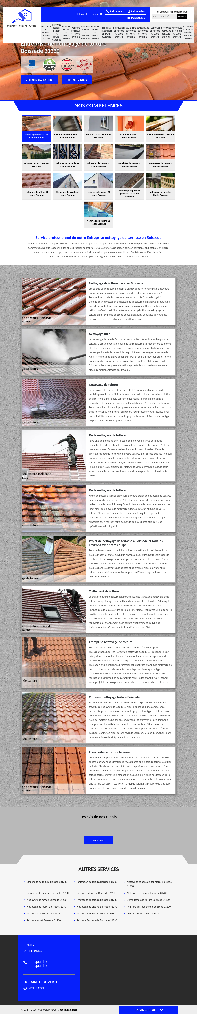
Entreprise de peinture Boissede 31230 (48, 893)
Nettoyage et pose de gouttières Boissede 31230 (149, 884)
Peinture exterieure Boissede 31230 (96, 893)
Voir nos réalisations (39, 80)
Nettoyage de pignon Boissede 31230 (147, 893)
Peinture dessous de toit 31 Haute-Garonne (56, 32)
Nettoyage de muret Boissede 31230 (46, 906)
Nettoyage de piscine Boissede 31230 (97, 906)
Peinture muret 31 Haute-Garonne (95, 32)
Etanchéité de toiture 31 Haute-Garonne (131, 32)
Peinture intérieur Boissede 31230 (95, 913)
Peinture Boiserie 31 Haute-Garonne (85, 32)
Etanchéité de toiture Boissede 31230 (47, 881)
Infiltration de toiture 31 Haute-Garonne (119, 32)
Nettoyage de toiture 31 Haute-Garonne (46, 32)
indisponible (115, 11)
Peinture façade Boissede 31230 (44, 913)
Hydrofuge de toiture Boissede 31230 (97, 899)
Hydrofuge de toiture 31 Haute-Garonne (155, 32)
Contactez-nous (77, 80)
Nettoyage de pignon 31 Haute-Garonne (177, 32)
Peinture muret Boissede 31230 (44, 920)
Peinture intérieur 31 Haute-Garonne (75, 32)
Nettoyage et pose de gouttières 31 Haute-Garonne (188, 32)
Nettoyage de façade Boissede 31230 (47, 899)
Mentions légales (67, 1009)
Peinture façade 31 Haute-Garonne (66, 32)
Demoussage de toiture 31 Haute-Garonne (143, 32)
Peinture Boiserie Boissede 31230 (145, 913)
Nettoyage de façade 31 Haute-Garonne (166, 32)
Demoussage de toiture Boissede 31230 (148, 899)
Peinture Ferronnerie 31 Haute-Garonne (106, 32)
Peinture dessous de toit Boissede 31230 (149, 906)
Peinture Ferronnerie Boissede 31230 (97, 920)
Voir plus (98, 840)
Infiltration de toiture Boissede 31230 (97, 881)
